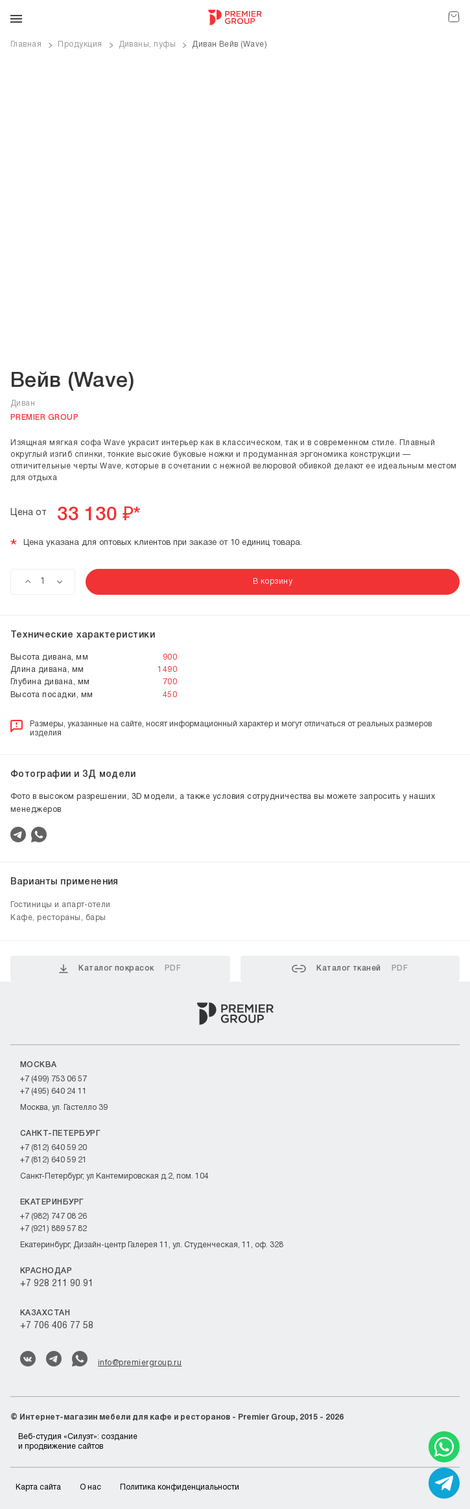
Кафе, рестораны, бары (58, 917)
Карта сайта (38, 1487)
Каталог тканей (350, 969)
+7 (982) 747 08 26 (53, 1216)
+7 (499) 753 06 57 (53, 1079)
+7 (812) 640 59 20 (53, 1147)
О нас (90, 1487)
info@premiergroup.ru (140, 1362)
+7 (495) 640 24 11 (53, 1091)
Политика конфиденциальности (179, 1487)
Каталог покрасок (120, 969)
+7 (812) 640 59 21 (53, 1160)
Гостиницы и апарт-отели (60, 904)
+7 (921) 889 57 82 (53, 1228)
